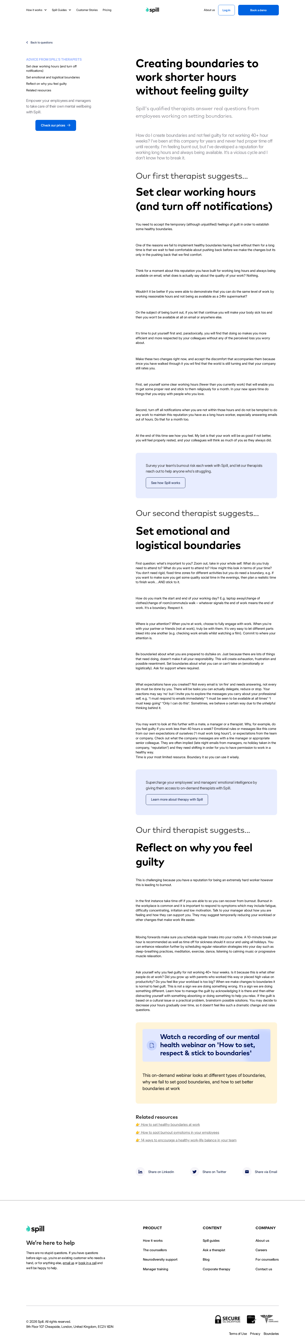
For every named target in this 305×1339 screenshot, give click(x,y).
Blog (206, 1259)
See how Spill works (165, 483)
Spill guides (211, 1240)
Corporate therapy (216, 1269)
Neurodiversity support (160, 1259)
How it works (153, 1240)
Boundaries (271, 1334)
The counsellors (155, 1250)
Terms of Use (238, 1334)
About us (262, 1240)
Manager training (155, 1269)
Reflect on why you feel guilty (46, 83)
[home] (35, 1229)
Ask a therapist (214, 1250)
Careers (261, 1250)
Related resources (38, 90)
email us (68, 1263)
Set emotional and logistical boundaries (53, 77)
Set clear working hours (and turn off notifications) (51, 68)
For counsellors (267, 1259)
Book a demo (258, 10)
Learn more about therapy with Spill (177, 799)
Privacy (255, 1334)
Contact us (264, 1269)
